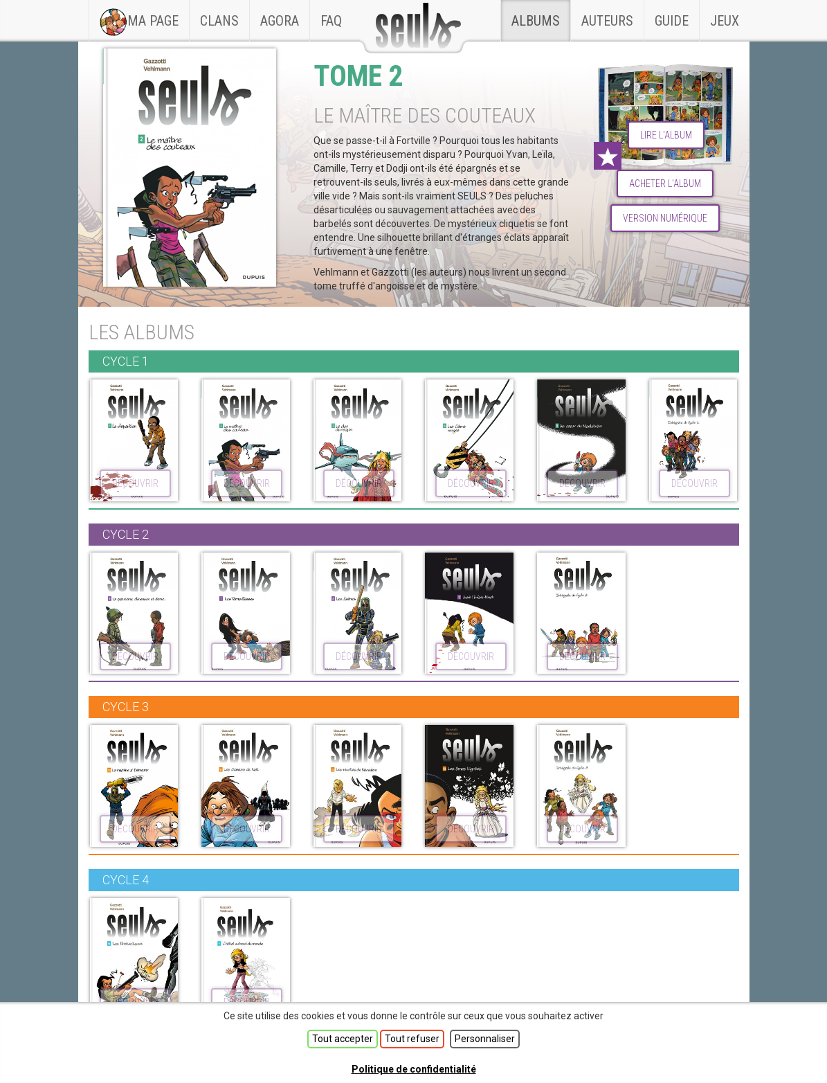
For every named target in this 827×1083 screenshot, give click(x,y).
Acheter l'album (665, 183)
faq (331, 20)
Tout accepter (342, 1038)
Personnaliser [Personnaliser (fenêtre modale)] (485, 1038)
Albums (535, 20)
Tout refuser (412, 1038)
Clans (224, 14)
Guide (672, 20)
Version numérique (665, 218)
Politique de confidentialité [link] (414, 1069)
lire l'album (666, 135)
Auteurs (607, 20)
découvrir (135, 483)
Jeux (724, 20)
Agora (279, 20)
